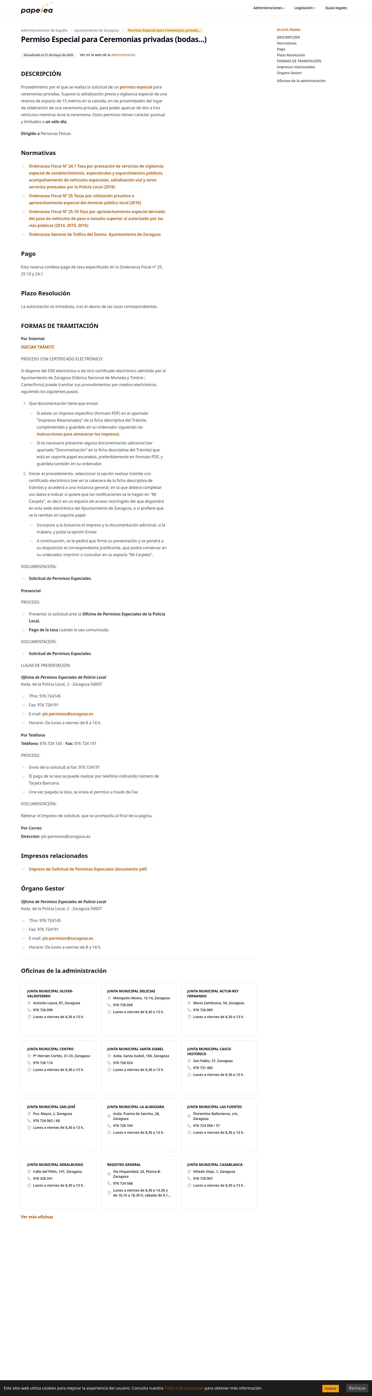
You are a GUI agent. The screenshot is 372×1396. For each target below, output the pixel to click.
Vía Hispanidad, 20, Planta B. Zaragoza (137, 1174)
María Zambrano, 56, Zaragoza (218, 1003)
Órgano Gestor (289, 72)
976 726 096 (43, 1009)
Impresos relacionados (296, 67)
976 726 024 (123, 1062)
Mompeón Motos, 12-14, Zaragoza (141, 998)
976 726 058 (123, 1005)
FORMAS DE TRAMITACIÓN (299, 61)
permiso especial (136, 87)
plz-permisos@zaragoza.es (67, 714)
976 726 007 (203, 1178)
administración (123, 54)
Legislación (305, 7)
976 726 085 (203, 1009)
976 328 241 (43, 1178)
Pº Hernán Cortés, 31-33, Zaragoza (61, 1055)
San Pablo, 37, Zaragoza (213, 1060)
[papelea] (39, 8)
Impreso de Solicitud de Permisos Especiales (88, 869)
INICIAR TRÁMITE (37, 347)
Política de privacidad (184, 1388)
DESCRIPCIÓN (288, 37)
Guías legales (336, 7)
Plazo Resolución (291, 55)
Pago (281, 49)
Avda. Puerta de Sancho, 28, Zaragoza (136, 1116)
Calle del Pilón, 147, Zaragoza (57, 1171)
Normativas (287, 43)
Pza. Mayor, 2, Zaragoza (52, 1113)
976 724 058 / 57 (206, 1125)
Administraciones (269, 7)
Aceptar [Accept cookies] (330, 1388)
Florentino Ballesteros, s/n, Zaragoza (215, 1116)
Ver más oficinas (37, 1217)
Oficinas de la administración (301, 80)
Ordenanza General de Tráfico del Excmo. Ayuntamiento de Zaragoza (95, 234)
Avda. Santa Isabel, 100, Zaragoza (141, 1055)
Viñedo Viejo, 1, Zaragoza (214, 1171)
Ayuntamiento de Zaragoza (96, 30)
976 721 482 (203, 1067)
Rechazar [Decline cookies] (357, 1388)
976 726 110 (43, 1062)
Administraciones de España (44, 30)
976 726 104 (123, 1125)
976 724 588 (123, 1183)
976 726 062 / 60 (46, 1120)
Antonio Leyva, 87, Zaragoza (56, 1003)
